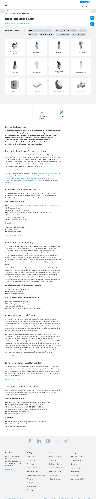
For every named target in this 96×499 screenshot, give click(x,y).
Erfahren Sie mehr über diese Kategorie (17, 26)
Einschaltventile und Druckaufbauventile (42, 173)
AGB (72, 495)
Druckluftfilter (49, 171)
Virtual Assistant (32, 465)
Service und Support (77, 454)
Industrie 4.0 (75, 472)
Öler (56, 171)
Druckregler (8, 173)
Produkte (12, 16)
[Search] (48, 11)
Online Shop (31, 454)
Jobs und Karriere (54, 476)
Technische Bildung (55, 469)
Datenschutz (53, 495)
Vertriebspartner (32, 484)
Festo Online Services (55, 465)
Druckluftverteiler (22, 175)
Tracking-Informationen (80, 495)
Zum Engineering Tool (12, 376)
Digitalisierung (75, 465)
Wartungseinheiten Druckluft (14, 167)
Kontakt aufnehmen (55, 454)
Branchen (74, 461)
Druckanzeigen (40, 177)
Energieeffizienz (76, 469)
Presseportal (53, 472)
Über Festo (30, 487)
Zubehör (7, 180)
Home (6, 16)
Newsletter (52, 457)
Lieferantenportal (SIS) (78, 476)
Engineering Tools (32, 469)
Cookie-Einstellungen (64, 495)
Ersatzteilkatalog (76, 457)
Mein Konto (30, 461)
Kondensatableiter (29, 177)
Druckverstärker (36, 175)
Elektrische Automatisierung (36, 472)
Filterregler (41, 171)
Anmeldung (8, 467)
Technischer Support (55, 461)
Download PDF (9, 353)
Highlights (30, 480)
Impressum (45, 495)
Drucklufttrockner (10, 175)
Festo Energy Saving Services (14, 232)
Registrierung (31, 457)
